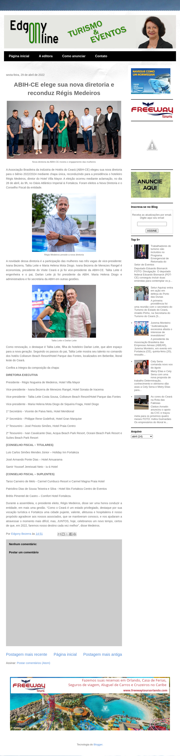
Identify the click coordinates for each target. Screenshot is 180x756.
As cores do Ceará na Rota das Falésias (161, 399)
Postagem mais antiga (102, 654)
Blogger (98, 744)
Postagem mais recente (26, 654)
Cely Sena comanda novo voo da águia (162, 364)
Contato (101, 56)
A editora (46, 56)
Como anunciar (73, 56)
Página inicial (19, 56)
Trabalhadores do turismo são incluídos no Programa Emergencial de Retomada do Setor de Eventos (152, 255)
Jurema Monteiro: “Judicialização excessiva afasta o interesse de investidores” (161, 329)
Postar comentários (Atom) (33, 663)
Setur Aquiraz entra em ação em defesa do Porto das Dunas (162, 292)
